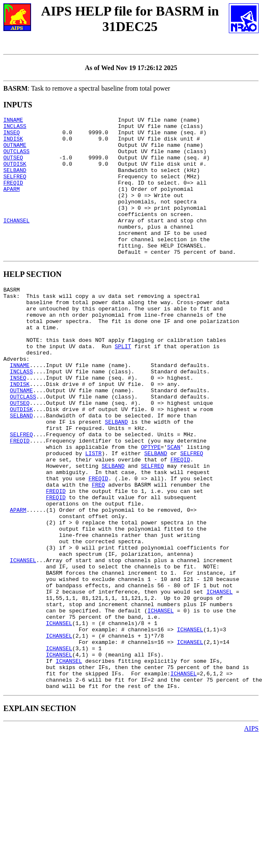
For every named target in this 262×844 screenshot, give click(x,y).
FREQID (13, 196)
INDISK (13, 143)
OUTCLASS (16, 158)
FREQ (98, 552)
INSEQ (11, 136)
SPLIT (123, 386)
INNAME (13, 121)
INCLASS (14, 128)
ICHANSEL (16, 241)
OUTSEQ (13, 166)
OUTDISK (14, 173)
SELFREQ (14, 189)
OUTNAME (14, 151)
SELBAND (14, 181)
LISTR (93, 514)
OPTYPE (151, 507)
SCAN (173, 507)
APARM (11, 204)
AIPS (251, 836)
